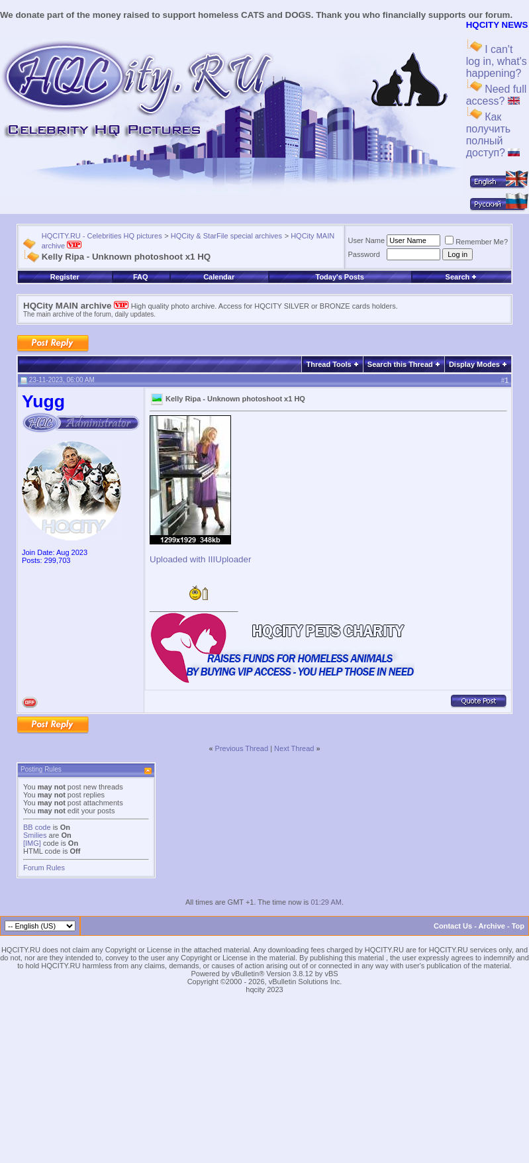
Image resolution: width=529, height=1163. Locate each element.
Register (64, 277)
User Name (366, 240)
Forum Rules (44, 868)
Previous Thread (242, 748)
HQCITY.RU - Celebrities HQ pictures (102, 236)
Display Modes (474, 364)
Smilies (34, 835)
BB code (37, 827)
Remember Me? (476, 242)
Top (518, 926)
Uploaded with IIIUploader (200, 559)
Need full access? (496, 95)
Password (364, 254)
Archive (492, 926)
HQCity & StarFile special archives (226, 236)
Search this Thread (400, 364)
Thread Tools (328, 364)
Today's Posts (339, 277)
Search (461, 277)
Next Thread (294, 748)
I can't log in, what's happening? (496, 61)
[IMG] (32, 843)
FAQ (140, 277)
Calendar (218, 277)
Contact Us (453, 926)
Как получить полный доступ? (493, 134)
